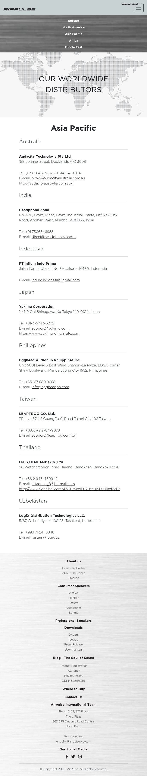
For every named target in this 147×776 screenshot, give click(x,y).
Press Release (73, 644)
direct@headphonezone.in (54, 237)
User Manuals (73, 649)
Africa (73, 40)
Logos (73, 639)
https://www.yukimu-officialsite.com (49, 333)
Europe (73, 20)
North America (73, 27)
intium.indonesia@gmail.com (56, 280)
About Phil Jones (73, 573)
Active (73, 593)
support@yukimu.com (50, 328)
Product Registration (74, 666)
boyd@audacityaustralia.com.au (58, 178)
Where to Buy (73, 689)
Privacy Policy (73, 676)
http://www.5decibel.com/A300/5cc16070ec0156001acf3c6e (69, 489)
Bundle (73, 613)
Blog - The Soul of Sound (73, 658)
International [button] (130, 4)
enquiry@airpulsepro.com (73, 741)
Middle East (73, 47)
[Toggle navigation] (138, 7)
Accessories (73, 608)
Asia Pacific (73, 34)
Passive (74, 603)
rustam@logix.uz (46, 537)
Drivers (73, 635)
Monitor (73, 598)
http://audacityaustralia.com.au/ (45, 183)
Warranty (73, 671)
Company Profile (73, 568)
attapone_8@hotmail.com (53, 484)
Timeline (73, 578)
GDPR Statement (73, 681)
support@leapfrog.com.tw (54, 435)
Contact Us (73, 697)
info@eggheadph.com (50, 387)
